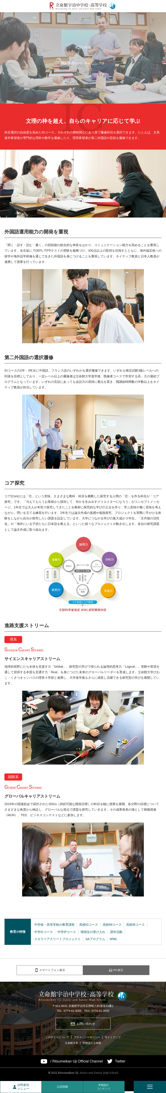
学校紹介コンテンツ (104, 1086)
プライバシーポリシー (87, 1039)
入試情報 (62, 1086)
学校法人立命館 (92, 1044)
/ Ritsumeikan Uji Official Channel (76, 1063)
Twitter (120, 1063)
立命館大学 (71, 1044)
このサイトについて (57, 1039)
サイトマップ (113, 1039)
